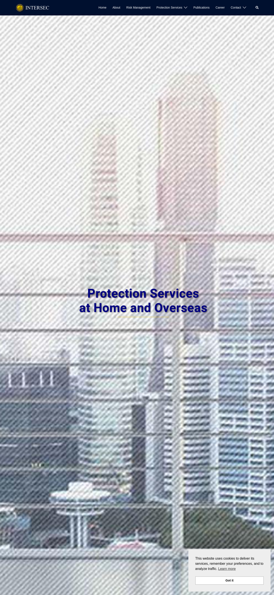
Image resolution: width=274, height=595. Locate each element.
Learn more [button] (227, 569)
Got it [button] (229, 580)
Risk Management (138, 7)
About (116, 7)
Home (102, 7)
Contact (236, 7)
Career (220, 7)
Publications (201, 7)
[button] (257, 7)
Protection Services (169, 7)
